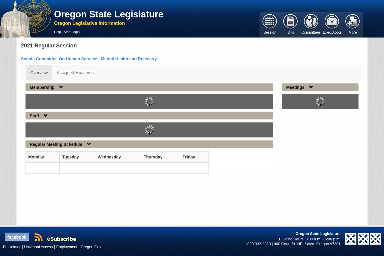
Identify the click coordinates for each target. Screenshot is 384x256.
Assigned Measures (75, 72)
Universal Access (38, 247)
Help (57, 32)
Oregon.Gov (91, 247)
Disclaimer (12, 247)
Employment (66, 247)
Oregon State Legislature (109, 14)
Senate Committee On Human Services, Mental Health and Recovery (89, 58)
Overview (39, 72)
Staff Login (72, 32)
